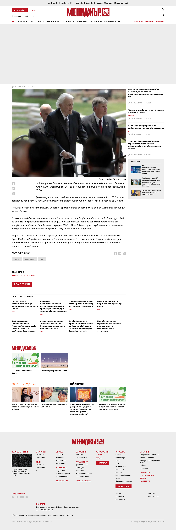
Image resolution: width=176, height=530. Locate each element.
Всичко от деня (112, 21)
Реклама (79, 455)
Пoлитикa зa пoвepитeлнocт (38, 515)
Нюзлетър (102, 463)
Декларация (120, 499)
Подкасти (150, 21)
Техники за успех (63, 473)
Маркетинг (82, 21)
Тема (118, 460)
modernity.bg (53, 3)
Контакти (145, 481)
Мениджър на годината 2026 (150, 461)
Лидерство (60, 470)
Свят (32, 21)
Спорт (99, 455)
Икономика (60, 463)
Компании (60, 458)
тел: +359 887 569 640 (44, 510)
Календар (144, 468)
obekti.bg (79, 3)
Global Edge (120, 458)
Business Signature (123, 475)
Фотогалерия (82, 465)
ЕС (37, 470)
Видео (99, 458)
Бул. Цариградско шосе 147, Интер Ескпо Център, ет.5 (57, 507)
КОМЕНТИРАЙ (22, 284)
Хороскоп (80, 470)
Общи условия (18, 515)
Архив (118, 478)
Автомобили (102, 452)
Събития (160, 21)
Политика (40, 455)
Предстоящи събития (149, 455)
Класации (80, 468)
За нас (118, 493)
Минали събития (147, 458)
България (22, 21)
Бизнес (40, 21)
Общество (40, 458)
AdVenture (120, 469)
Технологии (68, 21)
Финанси (59, 455)
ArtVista (119, 472)
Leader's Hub (121, 466)
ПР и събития (81, 458)
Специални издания (124, 481)
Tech (117, 463)
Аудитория (120, 496)
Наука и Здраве (83, 481)
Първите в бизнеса (104, 3)
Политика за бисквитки (63, 515)
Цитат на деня (82, 476)
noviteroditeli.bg (67, 3)
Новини (143, 465)
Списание (139, 21)
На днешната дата (84, 473)
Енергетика (61, 460)
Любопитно (96, 21)
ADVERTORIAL (135, 161)
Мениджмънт (53, 21)
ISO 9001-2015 (153, 496)
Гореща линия (147, 475)
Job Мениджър (62, 476)
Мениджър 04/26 (121, 3)
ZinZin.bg (89, 3)
